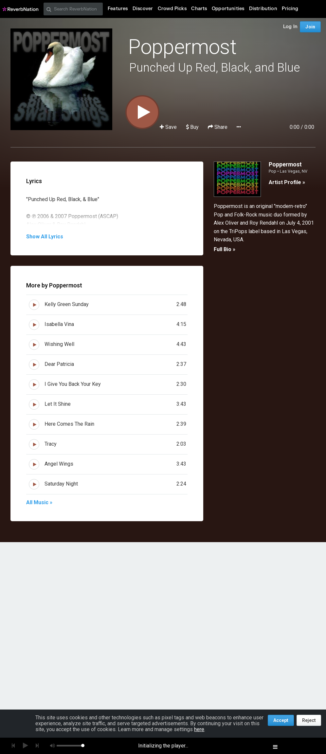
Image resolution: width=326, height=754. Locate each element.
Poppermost (182, 47)
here (199, 729)
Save (169, 127)
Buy (192, 127)
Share (218, 127)
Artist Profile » (287, 182)
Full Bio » (224, 249)
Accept (280, 720)
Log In (290, 26)
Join (310, 26)
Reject (309, 720)
